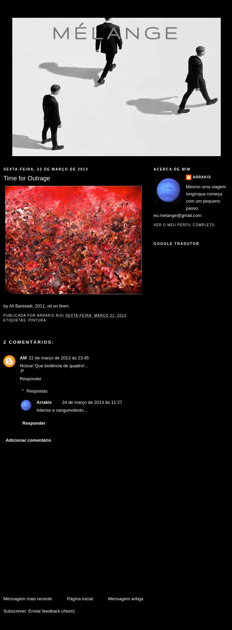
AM (23, 357)
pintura (37, 320)
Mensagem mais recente (27, 598)
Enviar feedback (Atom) (51, 611)
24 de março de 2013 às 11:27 (92, 402)
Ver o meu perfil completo (184, 225)
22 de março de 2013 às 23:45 (59, 357)
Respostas (37, 391)
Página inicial (80, 598)
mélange (116, 33)
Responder (31, 378)
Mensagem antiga (125, 598)
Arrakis (44, 402)
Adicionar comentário (29, 440)
